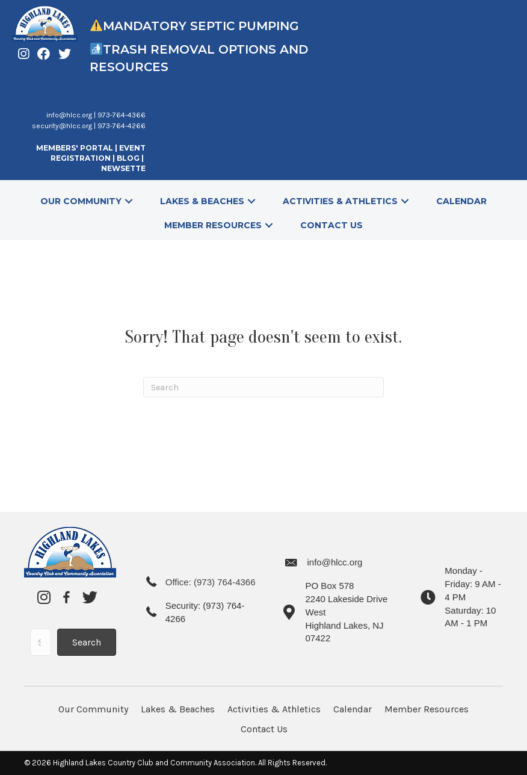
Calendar (352, 709)
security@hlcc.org (62, 126)
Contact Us (264, 729)
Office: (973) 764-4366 (210, 582)
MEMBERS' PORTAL (74, 147)
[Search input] (40, 642)
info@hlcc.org (69, 115)
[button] (129, 201)
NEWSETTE (123, 168)
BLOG (129, 158)
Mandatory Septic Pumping (201, 26)
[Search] (263, 387)
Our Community (93, 709)
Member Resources (426, 709)
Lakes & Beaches (178, 709)
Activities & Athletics (274, 709)
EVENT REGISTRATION (98, 153)
